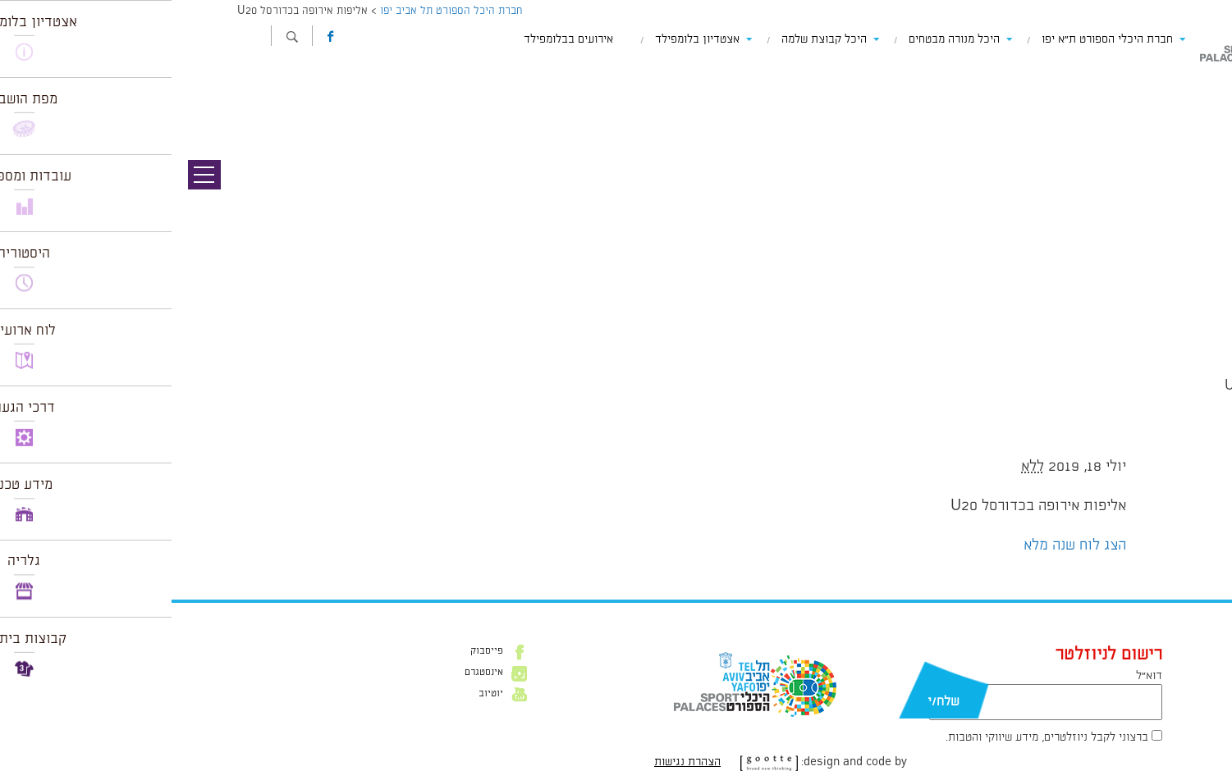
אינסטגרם (312, 672)
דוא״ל (977, 676)
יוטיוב (319, 694)
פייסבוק (315, 651)
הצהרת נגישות (516, 762)
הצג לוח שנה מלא (903, 545)
